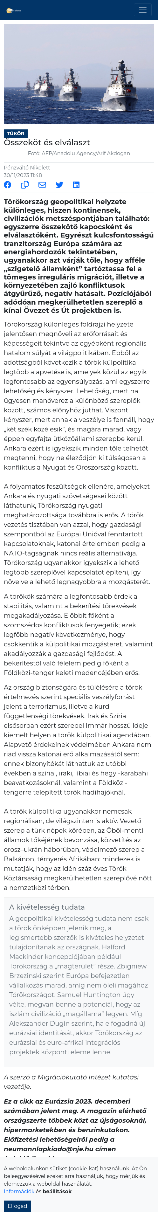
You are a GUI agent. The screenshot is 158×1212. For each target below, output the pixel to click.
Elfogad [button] (17, 1206)
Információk (19, 1191)
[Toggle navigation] (143, 9)
